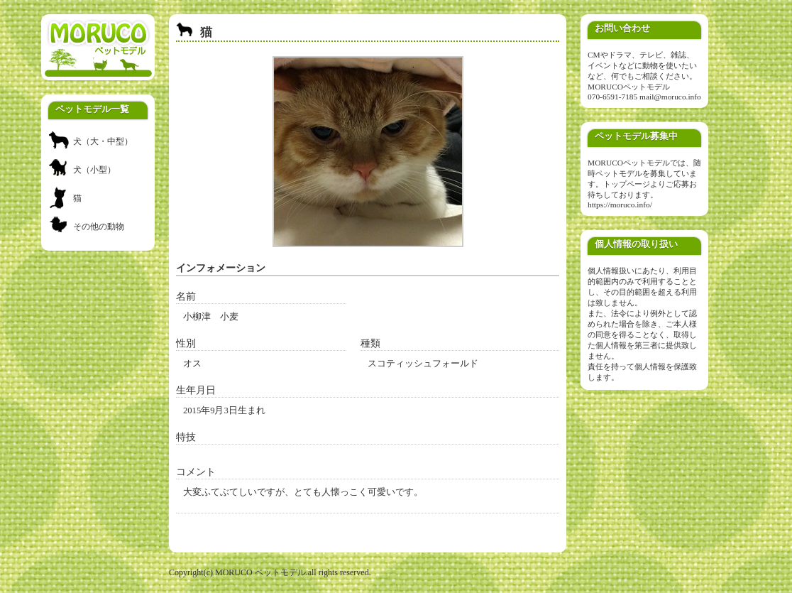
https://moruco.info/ (620, 204)
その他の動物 (98, 227)
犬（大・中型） (103, 141)
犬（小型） (94, 170)
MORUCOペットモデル (629, 86)
